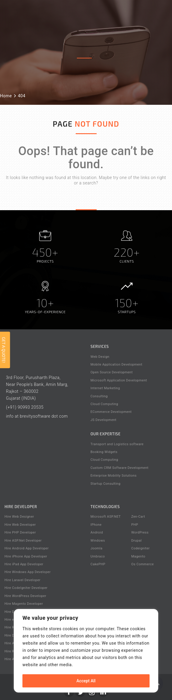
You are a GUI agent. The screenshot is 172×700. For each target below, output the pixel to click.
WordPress (140, 532)
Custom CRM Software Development (120, 468)
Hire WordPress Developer (25, 596)
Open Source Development (112, 372)
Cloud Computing (104, 404)
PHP (134, 525)
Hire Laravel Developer (22, 580)
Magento (138, 556)
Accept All (86, 680)
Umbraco (98, 556)
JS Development (104, 420)
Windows (98, 541)
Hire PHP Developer (20, 532)
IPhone (96, 525)
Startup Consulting (106, 484)
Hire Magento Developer (23, 604)
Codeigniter (140, 548)
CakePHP (98, 564)
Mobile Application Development (116, 364)
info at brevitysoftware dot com (37, 416)
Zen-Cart (138, 517)
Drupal (136, 541)
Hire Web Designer (19, 517)
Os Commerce (142, 564)
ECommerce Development (111, 412)
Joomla (97, 548)
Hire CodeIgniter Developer (26, 588)
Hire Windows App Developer (27, 572)
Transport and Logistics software (117, 444)
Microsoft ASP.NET (106, 517)
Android (97, 532)
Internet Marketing (105, 388)
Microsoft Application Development (119, 380)
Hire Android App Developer (26, 548)
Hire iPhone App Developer (25, 556)
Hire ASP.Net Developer (23, 541)
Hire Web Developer (20, 525)
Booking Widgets (104, 452)
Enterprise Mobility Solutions (114, 476)
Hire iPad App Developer (23, 564)
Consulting (99, 396)
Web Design (100, 357)
